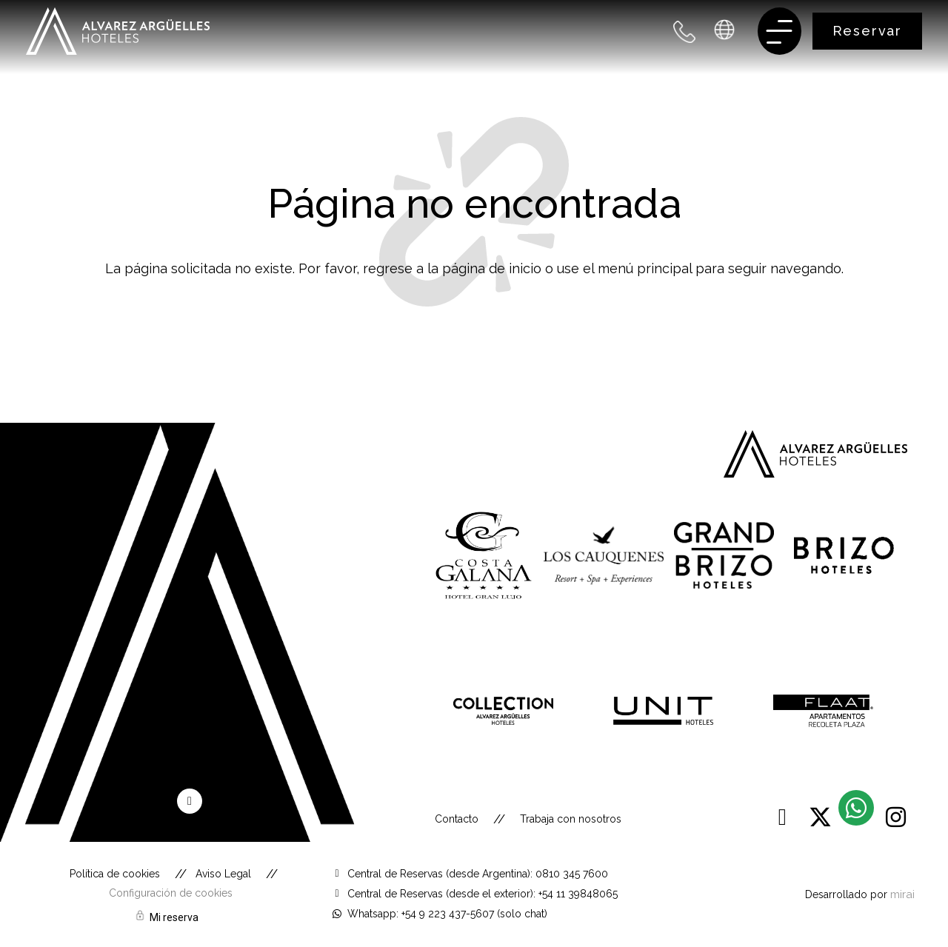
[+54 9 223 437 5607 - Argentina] (684, 31)
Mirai (902, 894)
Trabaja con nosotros (570, 819)
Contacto (456, 819)
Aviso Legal (223, 874)
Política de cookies (115, 874)
